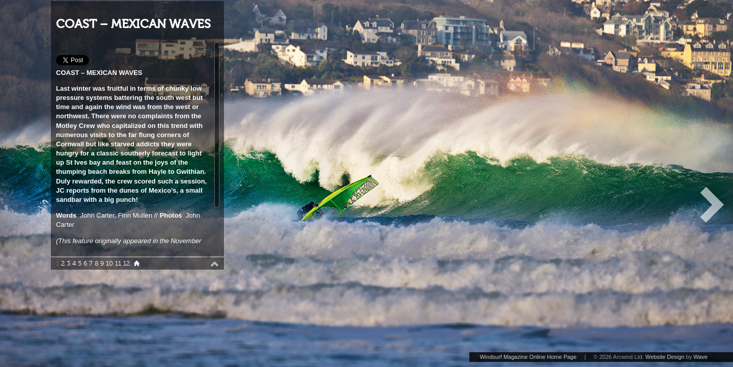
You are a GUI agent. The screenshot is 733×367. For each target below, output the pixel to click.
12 (126, 263)
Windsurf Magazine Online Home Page (528, 357)
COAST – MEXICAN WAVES (133, 24)
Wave (700, 357)
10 (109, 263)
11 (118, 263)
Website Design (665, 357)
